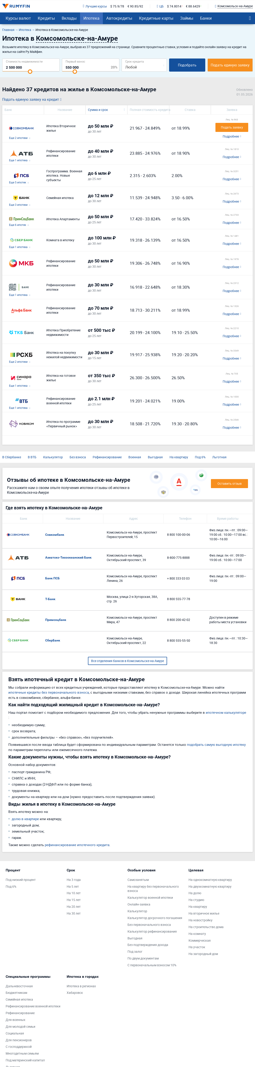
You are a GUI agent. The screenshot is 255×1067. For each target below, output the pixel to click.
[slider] (30, 71)
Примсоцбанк (55, 620)
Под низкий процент (21, 879)
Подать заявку (232, 127)
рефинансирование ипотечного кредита (77, 844)
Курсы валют (18, 18)
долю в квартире (25, 819)
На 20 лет (74, 906)
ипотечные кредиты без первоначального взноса (48, 692)
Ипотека (91, 18)
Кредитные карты (156, 18)
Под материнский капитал (25, 1060)
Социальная (15, 1033)
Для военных (15, 1020)
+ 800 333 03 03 (178, 578)
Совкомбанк (54, 534)
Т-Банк (50, 599)
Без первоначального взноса (149, 924)
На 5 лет (73, 886)
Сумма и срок (98, 110)
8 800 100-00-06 (178, 534)
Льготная (219, 457)
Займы (186, 18)
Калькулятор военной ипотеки (150, 897)
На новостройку (200, 920)
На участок (197, 947)
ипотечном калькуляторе (226, 712)
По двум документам (143, 958)
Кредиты (46, 18)
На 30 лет (74, 913)
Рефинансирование (107, 457)
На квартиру (179, 457)
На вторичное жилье (204, 913)
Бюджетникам (16, 992)
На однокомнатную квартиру (210, 879)
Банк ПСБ (52, 578)
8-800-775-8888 (178, 557)
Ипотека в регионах (81, 986)
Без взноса (78, 457)
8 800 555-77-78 (178, 599)
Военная (134, 457)
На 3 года (74, 879)
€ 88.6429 (193, 6)
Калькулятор (53, 457)
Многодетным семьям (22, 1053)
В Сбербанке (11, 457)
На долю (195, 893)
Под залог (135, 951)
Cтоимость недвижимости (24, 61)
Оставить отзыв (229, 483)
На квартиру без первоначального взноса (153, 888)
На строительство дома (206, 927)
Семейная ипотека (19, 999)
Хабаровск (75, 992)
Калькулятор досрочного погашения (155, 918)
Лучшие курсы (95, 6)
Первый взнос (75, 61)
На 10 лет (74, 893)
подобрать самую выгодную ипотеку (216, 744)
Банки (206, 18)
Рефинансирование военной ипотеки (33, 1006)
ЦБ (160, 6)
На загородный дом (203, 954)
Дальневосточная (19, 986)
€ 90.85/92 (135, 6)
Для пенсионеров (19, 1040)
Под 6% (200, 457)
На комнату (197, 933)
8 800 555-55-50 (178, 640)
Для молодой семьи (20, 1026)
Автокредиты (119, 18)
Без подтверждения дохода (148, 945)
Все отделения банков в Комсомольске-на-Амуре (127, 661)
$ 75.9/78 (117, 6)
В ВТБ (32, 457)
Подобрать (187, 65)
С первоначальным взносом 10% (152, 965)
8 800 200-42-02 (178, 620)
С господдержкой (19, 1046)
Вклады (69, 18)
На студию (196, 900)
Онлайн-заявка (139, 904)
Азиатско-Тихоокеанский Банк (68, 557)
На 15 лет (74, 900)
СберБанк (52, 640)
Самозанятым (138, 879)
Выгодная (155, 457)
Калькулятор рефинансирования (152, 931)
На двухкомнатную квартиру (210, 886)
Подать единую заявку (230, 65)
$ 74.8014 (174, 6)
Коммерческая (200, 940)
